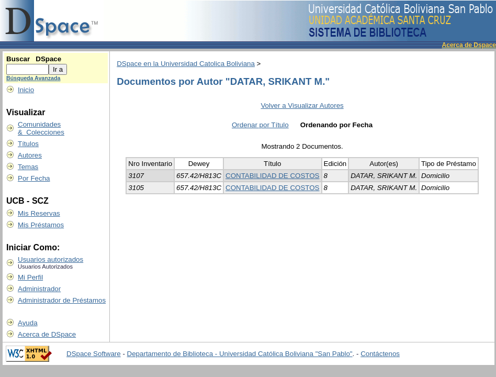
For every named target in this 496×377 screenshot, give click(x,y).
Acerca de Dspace (469, 45)
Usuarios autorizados (50, 259)
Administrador (39, 289)
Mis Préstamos (41, 225)
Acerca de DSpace (47, 334)
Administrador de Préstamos (62, 300)
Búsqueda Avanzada (33, 78)
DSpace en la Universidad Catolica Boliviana (186, 64)
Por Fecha (34, 178)
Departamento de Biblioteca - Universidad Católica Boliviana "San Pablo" (240, 354)
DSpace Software (93, 354)
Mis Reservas (39, 213)
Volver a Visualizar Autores (302, 105)
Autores (30, 155)
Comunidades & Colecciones (41, 128)
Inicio (26, 90)
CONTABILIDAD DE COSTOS (272, 176)
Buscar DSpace (33, 59)
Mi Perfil (30, 277)
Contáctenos (380, 354)
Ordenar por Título (260, 125)
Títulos (28, 144)
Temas (28, 167)
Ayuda (28, 323)
